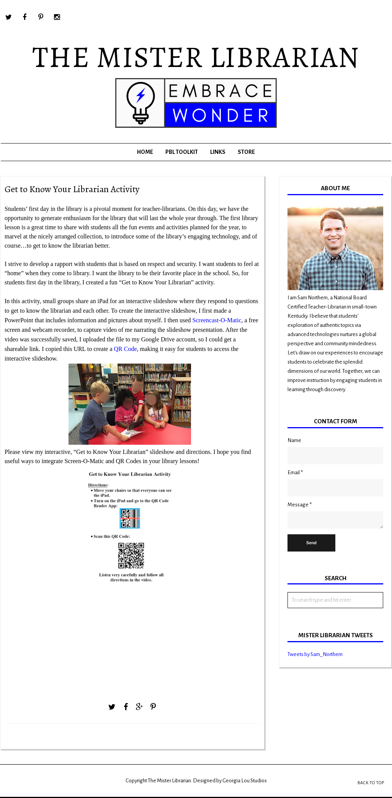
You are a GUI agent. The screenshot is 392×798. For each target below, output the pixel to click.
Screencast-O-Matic (217, 320)
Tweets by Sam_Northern (315, 654)
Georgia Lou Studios (244, 780)
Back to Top (371, 782)
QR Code (125, 349)
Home (145, 152)
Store (246, 152)
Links (217, 152)
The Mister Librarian (196, 57)
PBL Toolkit (181, 152)
